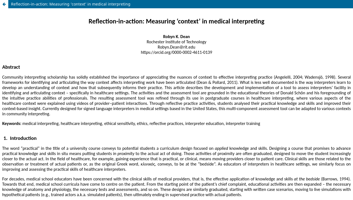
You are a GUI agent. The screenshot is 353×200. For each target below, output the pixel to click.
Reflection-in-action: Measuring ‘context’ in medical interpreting (70, 4)
